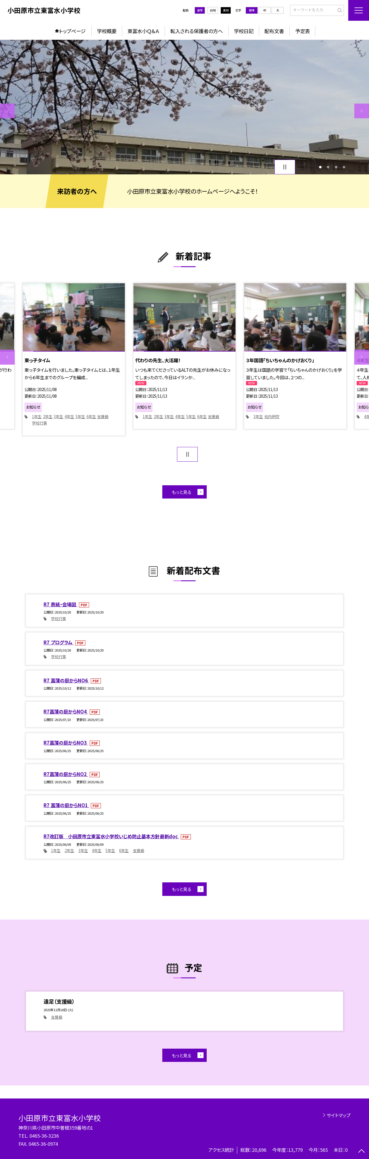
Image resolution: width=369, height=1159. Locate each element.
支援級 (102, 416)
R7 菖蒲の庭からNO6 (66, 680)
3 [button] (336, 167)
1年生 (37, 416)
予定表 (302, 31)
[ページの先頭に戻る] (361, 1151)
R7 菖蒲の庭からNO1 (66, 805)
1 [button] (320, 167)
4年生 (69, 416)
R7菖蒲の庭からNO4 (66, 711)
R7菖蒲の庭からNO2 (66, 774)
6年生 (91, 416)
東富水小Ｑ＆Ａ (143, 31)
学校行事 (39, 423)
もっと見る (181, 492)
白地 (213, 10)
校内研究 (271, 416)
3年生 (58, 416)
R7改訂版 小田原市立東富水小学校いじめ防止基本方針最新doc (111, 836)
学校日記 (243, 31)
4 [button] (343, 167)
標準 (252, 10)
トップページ (72, 31)
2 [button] (328, 167)
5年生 (80, 416)
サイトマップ (339, 1115)
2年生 (47, 416)
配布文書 (274, 31)
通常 (200, 10)
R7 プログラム (59, 642)
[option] (184, 107)
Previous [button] (7, 110)
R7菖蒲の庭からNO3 (66, 742)
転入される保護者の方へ (196, 31)
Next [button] (361, 110)
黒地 (226, 10)
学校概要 (106, 31)
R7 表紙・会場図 (60, 604)
